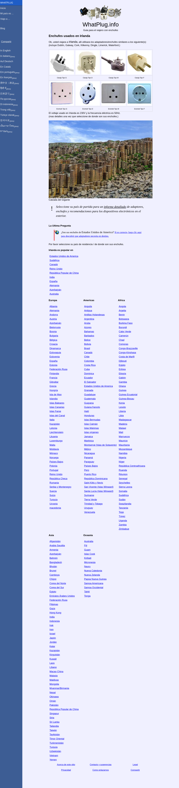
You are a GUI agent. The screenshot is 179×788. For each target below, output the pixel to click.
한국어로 (8, 120)
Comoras (124, 344)
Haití (87, 411)
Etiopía (123, 373)
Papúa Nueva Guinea (96, 579)
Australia (54, 294)
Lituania (54, 436)
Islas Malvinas (92, 428)
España (54, 281)
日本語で (8, 93)
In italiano (8, 56)
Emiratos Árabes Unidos (62, 596)
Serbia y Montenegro (61, 487)
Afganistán (55, 541)
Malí (121, 432)
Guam (88, 550)
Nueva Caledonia (94, 570)
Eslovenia (55, 356)
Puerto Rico (91, 474)
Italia (52, 419)
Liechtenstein (57, 432)
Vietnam (54, 755)
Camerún (124, 335)
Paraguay (90, 461)
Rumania (54, 482)
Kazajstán (55, 424)
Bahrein (54, 558)
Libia (121, 415)
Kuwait (53, 659)
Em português (11, 72)
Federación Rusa (59, 369)
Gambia (123, 382)
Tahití (87, 591)
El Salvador (91, 382)
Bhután (54, 566)
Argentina (90, 319)
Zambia (123, 524)
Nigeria (123, 457)
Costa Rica (90, 365)
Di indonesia (10, 104)
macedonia (56, 508)
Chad (122, 340)
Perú (87, 470)
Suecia (53, 491)
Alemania (55, 285)
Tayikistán (55, 734)
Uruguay (89, 508)
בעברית (7, 131)
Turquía (54, 499)
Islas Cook (90, 554)
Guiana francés (92, 407)
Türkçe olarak (10, 115)
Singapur (54, 713)
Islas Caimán (91, 424)
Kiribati (88, 558)
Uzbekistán (56, 751)
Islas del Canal (57, 415)
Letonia (54, 428)
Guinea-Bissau (127, 398)
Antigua (89, 310)
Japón (53, 638)
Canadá (54, 264)
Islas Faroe (56, 411)
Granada (89, 390)
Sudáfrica (55, 260)
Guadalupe (90, 394)
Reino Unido (56, 269)
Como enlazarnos (101, 770)
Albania (54, 306)
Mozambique (126, 449)
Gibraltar (54, 382)
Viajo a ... (6, 19)
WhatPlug (7, 2)
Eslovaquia (56, 352)
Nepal (53, 692)
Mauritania (124, 445)
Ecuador (89, 377)
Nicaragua (90, 453)
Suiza (53, 495)
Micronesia (90, 562)
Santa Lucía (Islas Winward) (99, 491)
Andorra (54, 314)
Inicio (4, 8)
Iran (52, 629)
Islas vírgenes (92, 432)
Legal (135, 764)
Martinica (89, 440)
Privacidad (66, 770)
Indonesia (55, 621)
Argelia (123, 310)
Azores (88, 327)
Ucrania (54, 503)
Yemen (53, 759)
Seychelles (125, 482)
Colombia (89, 361)
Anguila (88, 306)
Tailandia (54, 726)
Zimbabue (124, 529)
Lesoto (122, 407)
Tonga (88, 596)
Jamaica (89, 436)
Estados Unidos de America (64, 256)
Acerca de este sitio (67, 764)
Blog (3, 28)
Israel (53, 633)
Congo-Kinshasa (128, 352)
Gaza (53, 608)
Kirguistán (55, 654)
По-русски (9, 99)
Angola (123, 306)
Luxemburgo (56, 440)
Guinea (123, 390)
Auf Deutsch (7, 61)
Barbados (90, 335)
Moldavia (54, 449)
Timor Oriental (57, 738)
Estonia (54, 365)
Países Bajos (57, 461)
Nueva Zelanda (92, 575)
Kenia (122, 403)
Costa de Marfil (127, 356)
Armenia (54, 550)
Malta (53, 445)
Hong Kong (56, 612)
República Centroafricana (132, 466)
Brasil (87, 348)
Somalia (123, 491)
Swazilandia (125, 503)
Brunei (53, 570)
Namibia (123, 453)
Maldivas (54, 680)
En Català (6, 66)
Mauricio (123, 440)
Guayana (89, 403)
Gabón (122, 377)
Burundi (123, 327)
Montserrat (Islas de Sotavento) (101, 445)
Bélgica (54, 340)
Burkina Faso (126, 323)
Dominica (89, 373)
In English (6, 50)
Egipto (122, 365)
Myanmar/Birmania (60, 688)
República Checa (59, 478)
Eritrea (122, 369)
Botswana (124, 319)
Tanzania (124, 508)
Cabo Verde (125, 331)
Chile (87, 356)
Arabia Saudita (57, 545)
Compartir (135, 770)
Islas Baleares (57, 403)
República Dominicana (96, 478)
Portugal (54, 470)
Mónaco (54, 453)
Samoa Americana (94, 583)
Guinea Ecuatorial (128, 394)
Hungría (54, 390)
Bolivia (88, 344)
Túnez (122, 516)
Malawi (123, 428)
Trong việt (8, 109)
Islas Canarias (57, 407)
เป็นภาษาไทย (10, 125)
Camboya (55, 575)
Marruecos (124, 436)
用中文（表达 (10, 83)
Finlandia (55, 373)
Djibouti (123, 361)
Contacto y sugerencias (101, 764)
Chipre (53, 579)
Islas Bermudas (93, 419)
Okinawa (54, 696)
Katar (53, 646)
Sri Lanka (55, 722)
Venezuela (90, 512)
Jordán (53, 642)
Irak (52, 625)
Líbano (53, 667)
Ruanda (123, 470)
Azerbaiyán (56, 290)
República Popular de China (64, 273)
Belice (88, 340)
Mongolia (55, 684)
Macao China (57, 671)
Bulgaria (54, 335)
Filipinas (54, 604)
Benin (122, 314)
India (52, 277)
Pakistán (54, 705)
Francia (54, 377)
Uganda (123, 520)
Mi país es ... (8, 13)
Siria (52, 717)
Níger (122, 461)
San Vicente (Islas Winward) (99, 487)
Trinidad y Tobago (94, 503)
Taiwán (53, 730)
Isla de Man (56, 394)
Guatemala (90, 398)
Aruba (88, 323)
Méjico (88, 449)
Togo (121, 512)
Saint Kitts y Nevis (94, 482)
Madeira (123, 424)
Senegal (123, 478)
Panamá (89, 457)
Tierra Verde (91, 499)
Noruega (54, 457)
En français (9, 77)
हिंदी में (6, 88)
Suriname (90, 495)
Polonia (54, 466)
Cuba (87, 369)
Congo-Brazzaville (128, 348)
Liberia (122, 411)
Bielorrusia (55, 327)
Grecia (53, 386)
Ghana (122, 386)
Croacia (54, 344)
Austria (53, 319)
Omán (53, 701)
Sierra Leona (126, 487)
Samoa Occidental (94, 587)
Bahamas (89, 331)
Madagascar (125, 419)
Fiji (86, 545)
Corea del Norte (58, 583)
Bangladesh (56, 562)
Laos (52, 663)
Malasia (54, 675)
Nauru (88, 566)
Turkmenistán (57, 743)
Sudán (122, 499)
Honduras (90, 415)
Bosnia (53, 331)
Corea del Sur (57, 587)
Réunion (123, 474)
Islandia (54, 398)
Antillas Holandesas (95, 314)
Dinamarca (55, 348)
